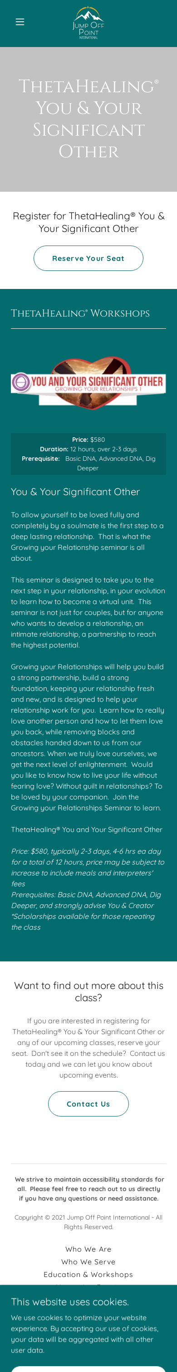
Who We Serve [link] (88, 1261)
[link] (88, 22)
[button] (22, 22)
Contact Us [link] (88, 1312)
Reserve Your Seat (88, 258)
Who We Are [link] (88, 1249)
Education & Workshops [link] (88, 1274)
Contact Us (88, 1103)
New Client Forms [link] (88, 1299)
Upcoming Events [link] (88, 1287)
